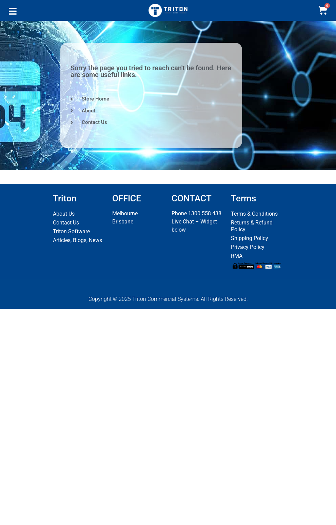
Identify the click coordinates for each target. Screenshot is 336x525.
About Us (64, 214)
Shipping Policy (249, 238)
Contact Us (66, 222)
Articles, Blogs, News (77, 240)
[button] (13, 13)
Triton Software (71, 231)
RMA (236, 256)
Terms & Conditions (254, 214)
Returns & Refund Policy (252, 226)
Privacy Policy (247, 247)
